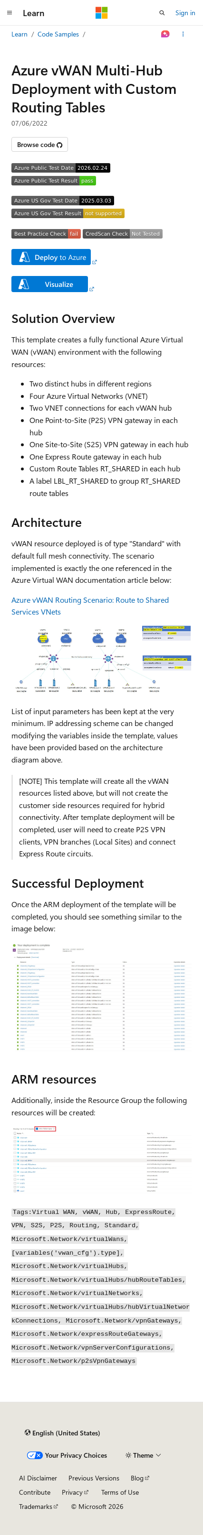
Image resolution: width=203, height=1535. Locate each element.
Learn (19, 33)
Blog (137, 1477)
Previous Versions (93, 1477)
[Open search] (162, 12)
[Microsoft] (102, 13)
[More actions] (183, 34)
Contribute (34, 1492)
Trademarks (35, 1506)
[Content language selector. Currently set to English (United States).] (62, 1432)
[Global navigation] (9, 12)
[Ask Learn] (165, 34)
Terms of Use (120, 1492)
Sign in (185, 12)
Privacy (72, 1492)
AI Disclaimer (38, 1477)
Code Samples (58, 33)
